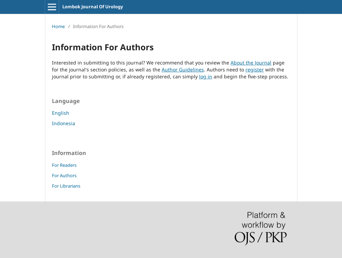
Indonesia (63, 123)
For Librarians (66, 186)
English (60, 113)
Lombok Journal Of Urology (92, 6)
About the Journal (251, 62)
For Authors (64, 175)
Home (58, 26)
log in (205, 76)
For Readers (64, 165)
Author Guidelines (183, 69)
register (254, 69)
